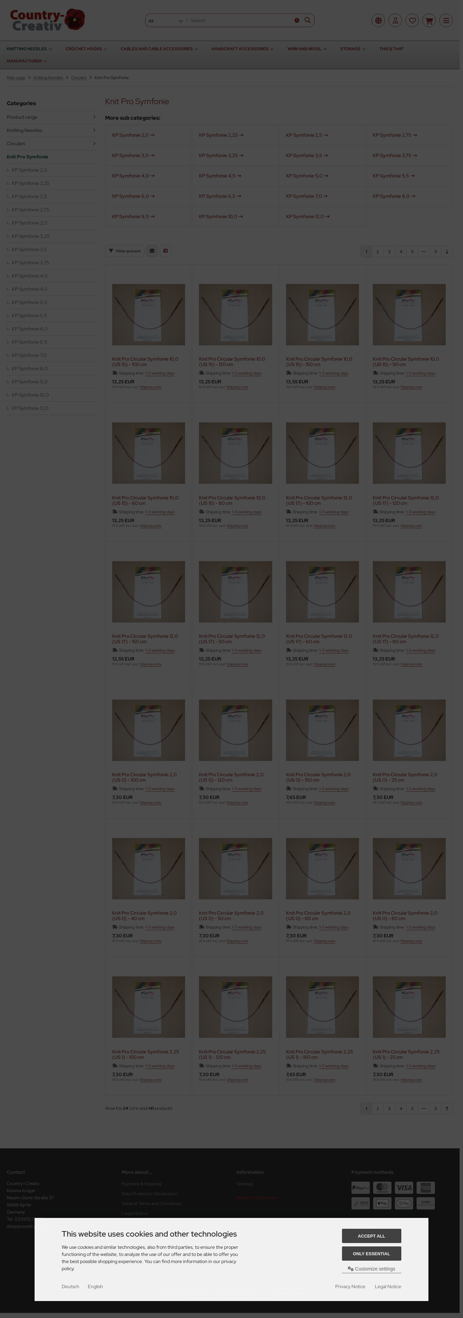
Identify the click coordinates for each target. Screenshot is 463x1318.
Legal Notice (388, 1286)
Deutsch (70, 1286)
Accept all (371, 1236)
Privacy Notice (350, 1286)
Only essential (371, 1253)
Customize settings (371, 1269)
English (95, 1286)
